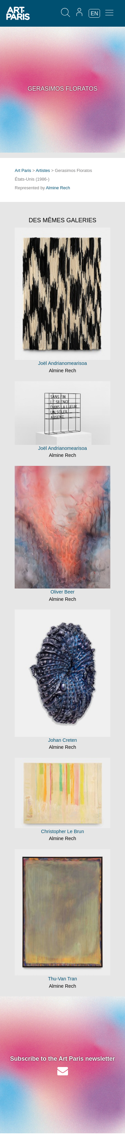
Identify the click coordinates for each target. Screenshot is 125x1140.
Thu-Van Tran (62, 978)
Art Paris (23, 170)
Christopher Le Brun (62, 831)
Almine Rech (58, 187)
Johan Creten (62, 740)
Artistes (43, 170)
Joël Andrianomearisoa (62, 363)
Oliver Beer (63, 591)
